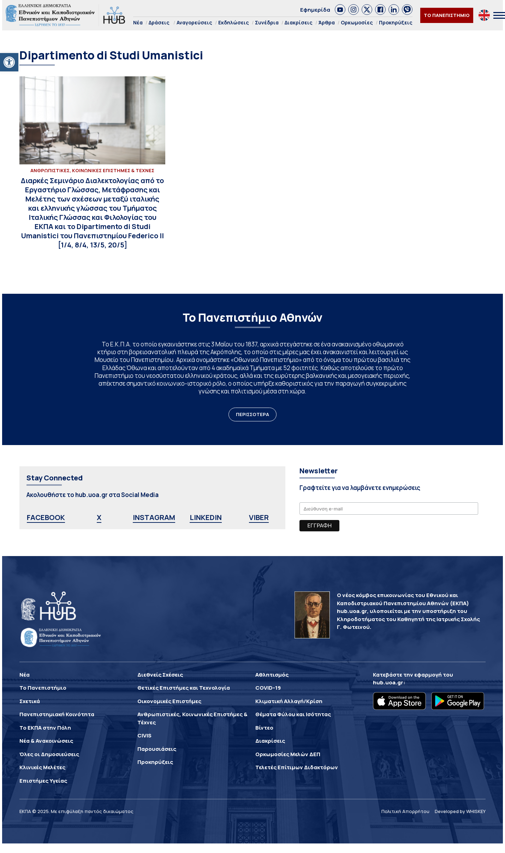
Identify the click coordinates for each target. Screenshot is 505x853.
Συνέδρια (267, 22)
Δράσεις (159, 22)
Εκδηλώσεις (233, 22)
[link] (340, 9)
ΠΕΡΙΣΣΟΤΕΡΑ (252, 414)
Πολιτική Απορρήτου (405, 811)
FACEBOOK (46, 517)
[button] (9, 62)
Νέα (138, 22)
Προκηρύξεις (395, 22)
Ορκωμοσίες (357, 22)
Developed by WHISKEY (460, 811)
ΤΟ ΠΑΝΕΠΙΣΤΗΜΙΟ (447, 15)
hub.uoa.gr (388, 682)
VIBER (259, 517)
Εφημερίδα (315, 9)
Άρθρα (327, 22)
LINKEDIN (206, 517)
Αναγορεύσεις (194, 22)
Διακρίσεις (299, 22)
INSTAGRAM (154, 517)
